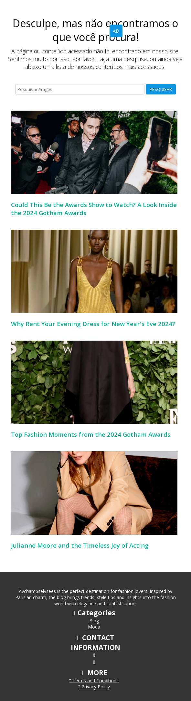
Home (78, 30)
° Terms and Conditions (94, 680)
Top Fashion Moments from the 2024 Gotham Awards (90, 434)
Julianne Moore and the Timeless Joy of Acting (80, 545)
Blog (99, 30)
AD (116, 31)
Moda (94, 627)
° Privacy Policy (94, 687)
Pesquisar (161, 89)
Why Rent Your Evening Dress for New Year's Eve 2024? (93, 324)
